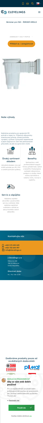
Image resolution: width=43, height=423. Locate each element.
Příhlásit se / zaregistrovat (21, 44)
